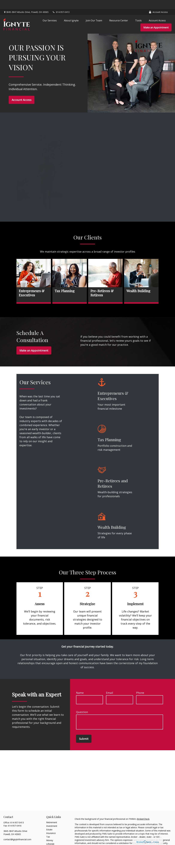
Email (109, 684)
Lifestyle (50, 834)
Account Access (158, 3)
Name (80, 684)
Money (49, 831)
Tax (48, 827)
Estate (49, 820)
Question (82, 703)
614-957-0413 (60, 3)
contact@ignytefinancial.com (17, 830)
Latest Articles (53, 838)
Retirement (51, 813)
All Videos (51, 842)
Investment (51, 817)
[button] (49, 11)
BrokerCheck (143, 810)
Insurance (51, 824)
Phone (140, 684)
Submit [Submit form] (83, 730)
